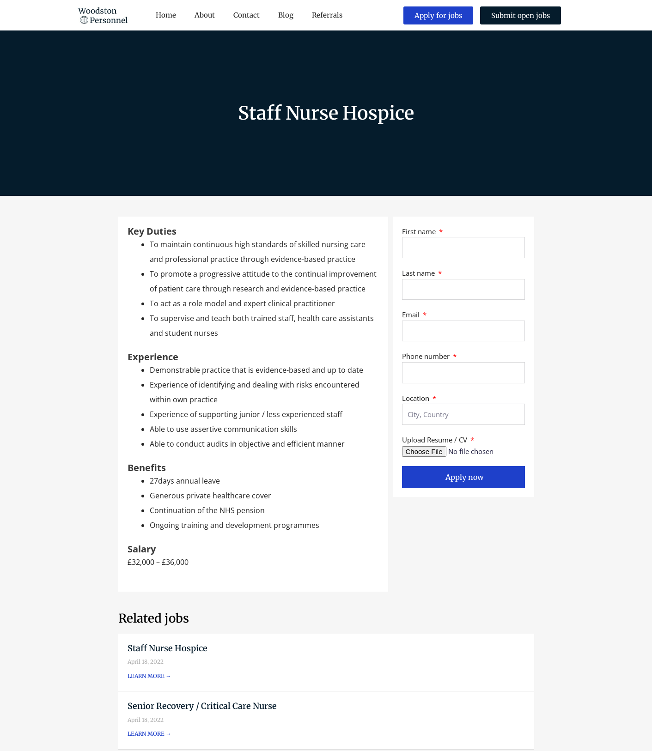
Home (166, 15)
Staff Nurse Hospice (167, 648)
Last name (419, 273)
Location (416, 398)
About (205, 15)
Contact (246, 15)
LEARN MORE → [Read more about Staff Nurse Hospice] (149, 675)
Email (411, 314)
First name (420, 231)
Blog (285, 15)
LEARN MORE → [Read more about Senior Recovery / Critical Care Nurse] (149, 733)
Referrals (327, 15)
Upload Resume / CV (435, 439)
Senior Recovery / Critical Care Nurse (202, 706)
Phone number (426, 356)
